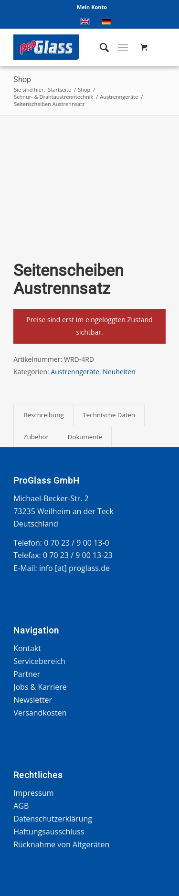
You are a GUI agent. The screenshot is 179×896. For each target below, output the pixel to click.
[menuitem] (92, 7)
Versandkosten (39, 712)
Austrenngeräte (75, 371)
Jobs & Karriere (40, 687)
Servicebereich (39, 661)
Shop (22, 79)
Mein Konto (92, 7)
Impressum (33, 793)
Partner (26, 674)
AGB (21, 806)
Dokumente (85, 436)
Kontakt (27, 648)
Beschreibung (43, 415)
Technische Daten (109, 415)
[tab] (43, 415)
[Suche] (99, 47)
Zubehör (36, 436)
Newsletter (32, 700)
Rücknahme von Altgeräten (61, 844)
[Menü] (123, 47)
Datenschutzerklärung (52, 818)
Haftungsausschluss (48, 831)
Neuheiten (119, 371)
